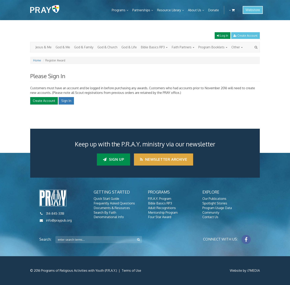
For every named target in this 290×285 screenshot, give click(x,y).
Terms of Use (131, 270)
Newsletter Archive (163, 159)
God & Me (63, 47)
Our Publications (214, 199)
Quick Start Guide (106, 199)
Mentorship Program (163, 212)
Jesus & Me (43, 47)
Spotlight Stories (214, 203)
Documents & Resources (112, 208)
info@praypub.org (59, 220)
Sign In (66, 101)
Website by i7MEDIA (245, 270)
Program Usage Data (217, 208)
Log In (222, 35)
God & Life (129, 47)
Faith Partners (183, 47)
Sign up (113, 159)
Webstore (252, 10)
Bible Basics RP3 (154, 47)
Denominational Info (109, 217)
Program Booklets (212, 47)
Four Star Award (159, 217)
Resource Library (169, 10)
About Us (194, 10)
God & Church (107, 47)
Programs (118, 10)
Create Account (245, 35)
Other (237, 47)
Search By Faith (105, 212)
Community (210, 212)
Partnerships (141, 10)
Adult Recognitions (162, 208)
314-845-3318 (55, 213)
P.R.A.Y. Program (159, 199)
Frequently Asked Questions (114, 203)
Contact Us (210, 217)
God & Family (83, 47)
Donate (213, 10)
